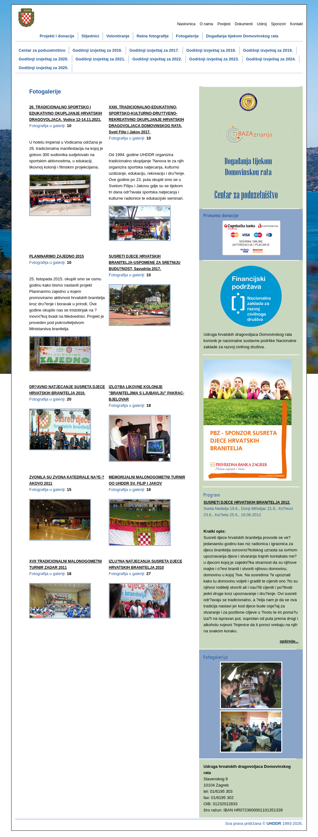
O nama (206, 24)
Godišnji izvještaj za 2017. (154, 50)
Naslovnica (186, 24)
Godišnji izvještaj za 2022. (157, 59)
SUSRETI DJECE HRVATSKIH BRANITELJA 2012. (246, 502)
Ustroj (262, 24)
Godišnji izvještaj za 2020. (43, 59)
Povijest (224, 24)
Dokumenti (244, 24)
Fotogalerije (187, 36)
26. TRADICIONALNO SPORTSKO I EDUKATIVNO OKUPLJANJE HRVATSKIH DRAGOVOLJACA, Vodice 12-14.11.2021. (65, 113)
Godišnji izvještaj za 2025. (43, 67)
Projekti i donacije (57, 36)
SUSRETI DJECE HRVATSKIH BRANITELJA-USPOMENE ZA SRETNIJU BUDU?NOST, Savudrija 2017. (144, 262)
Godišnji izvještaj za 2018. (211, 50)
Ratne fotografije (153, 36)
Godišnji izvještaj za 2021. (100, 59)
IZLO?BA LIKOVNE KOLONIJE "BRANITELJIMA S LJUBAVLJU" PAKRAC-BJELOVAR (147, 393)
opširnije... (289, 641)
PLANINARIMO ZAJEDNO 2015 (56, 256)
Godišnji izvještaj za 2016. (97, 50)
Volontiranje (117, 36)
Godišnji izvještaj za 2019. (268, 50)
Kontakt (296, 24)
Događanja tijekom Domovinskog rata (242, 36)
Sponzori (278, 24)
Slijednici (90, 36)
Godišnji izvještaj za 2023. (214, 59)
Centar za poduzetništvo (42, 50)
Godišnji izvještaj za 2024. (271, 59)
